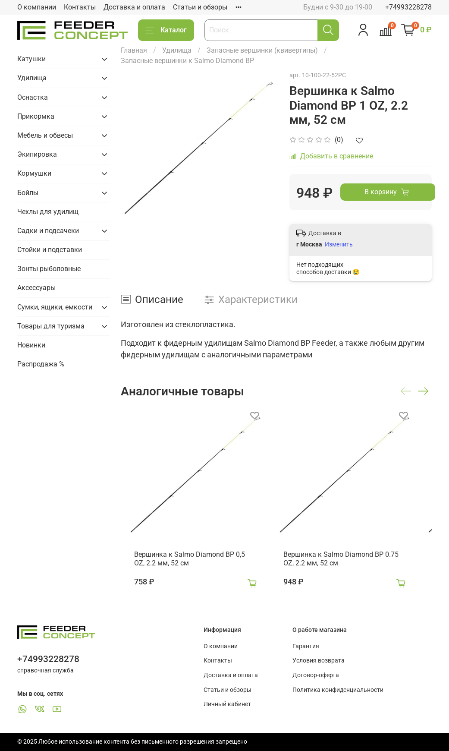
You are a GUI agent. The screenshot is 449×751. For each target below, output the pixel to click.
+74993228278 (408, 7)
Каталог (166, 30)
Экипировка (37, 154)
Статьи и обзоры (200, 7)
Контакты (80, 7)
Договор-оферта (315, 675)
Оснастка (32, 97)
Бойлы (27, 193)
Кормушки (34, 173)
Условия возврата (318, 660)
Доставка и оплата (134, 7)
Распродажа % (40, 364)
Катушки (31, 59)
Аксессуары (36, 288)
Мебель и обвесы (45, 135)
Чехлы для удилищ (47, 212)
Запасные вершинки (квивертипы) (262, 50)
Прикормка (35, 116)
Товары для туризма (51, 326)
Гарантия (305, 646)
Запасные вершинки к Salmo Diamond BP (187, 61)
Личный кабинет (227, 704)
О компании (36, 7)
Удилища (177, 50)
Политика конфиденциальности (337, 690)
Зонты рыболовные (49, 269)
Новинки (31, 345)
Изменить (339, 244)
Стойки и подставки (49, 250)
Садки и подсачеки (48, 231)
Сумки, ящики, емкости (54, 307)
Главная (134, 50)
